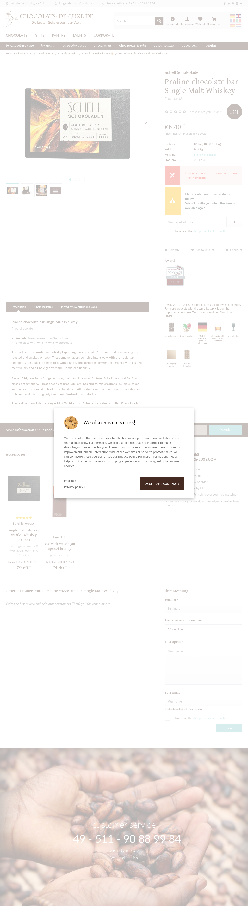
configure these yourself (86, 456)
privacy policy (127, 456)
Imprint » (70, 480)
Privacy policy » (74, 487)
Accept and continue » (162, 483)
